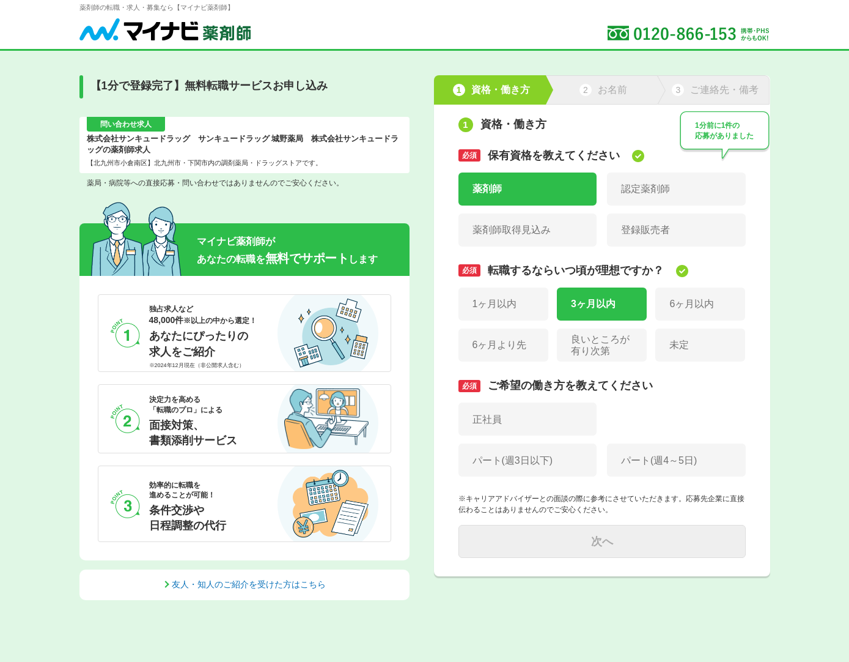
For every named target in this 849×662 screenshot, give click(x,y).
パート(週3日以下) (512, 460)
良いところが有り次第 (600, 345)
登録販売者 (645, 230)
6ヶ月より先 (499, 345)
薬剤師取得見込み (511, 230)
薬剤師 (487, 189)
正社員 (487, 419)
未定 (679, 345)
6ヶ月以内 (691, 304)
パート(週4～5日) (659, 460)
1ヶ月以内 (494, 304)
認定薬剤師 (645, 189)
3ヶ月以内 (593, 304)
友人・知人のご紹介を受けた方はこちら (249, 584)
